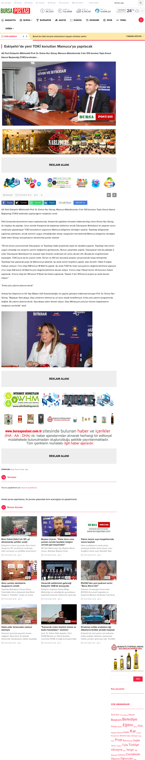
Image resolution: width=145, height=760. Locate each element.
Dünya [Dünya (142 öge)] (114, 726)
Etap (12, 469)
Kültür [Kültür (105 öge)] (139, 733)
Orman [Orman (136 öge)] (134, 736)
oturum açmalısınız (29, 487)
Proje (22, 469)
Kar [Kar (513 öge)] (133, 731)
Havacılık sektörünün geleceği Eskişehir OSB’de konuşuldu (56, 584)
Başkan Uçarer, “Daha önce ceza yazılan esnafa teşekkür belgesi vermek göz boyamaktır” (57, 542)
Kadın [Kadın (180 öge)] (126, 732)
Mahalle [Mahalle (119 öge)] (123, 736)
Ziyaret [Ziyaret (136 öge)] (114, 755)
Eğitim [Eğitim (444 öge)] (128, 725)
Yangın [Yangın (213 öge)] (130, 749)
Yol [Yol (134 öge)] (136, 750)
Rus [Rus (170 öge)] (125, 740)
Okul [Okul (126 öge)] (129, 736)
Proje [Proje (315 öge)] (118, 740)
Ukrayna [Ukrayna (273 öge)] (116, 749)
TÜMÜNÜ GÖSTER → (135, 36)
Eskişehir (9, 195)
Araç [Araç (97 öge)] (121, 715)
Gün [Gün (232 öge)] (140, 726)
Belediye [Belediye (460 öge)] (129, 719)
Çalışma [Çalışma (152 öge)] (121, 755)
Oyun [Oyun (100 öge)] (140, 736)
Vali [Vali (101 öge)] (124, 751)
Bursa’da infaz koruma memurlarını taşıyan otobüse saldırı (60, 36)
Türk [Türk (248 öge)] (125, 745)
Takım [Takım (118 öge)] (113, 746)
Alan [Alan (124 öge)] (117, 715)
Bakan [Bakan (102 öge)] (126, 715)
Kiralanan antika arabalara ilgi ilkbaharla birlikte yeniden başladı (98, 628)
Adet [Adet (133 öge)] (113, 715)
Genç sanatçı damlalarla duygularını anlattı (13, 584)
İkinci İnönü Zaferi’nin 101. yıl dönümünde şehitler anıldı (15, 540)
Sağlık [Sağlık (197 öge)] (136, 740)
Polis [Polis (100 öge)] (112, 741)
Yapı (26, 469)
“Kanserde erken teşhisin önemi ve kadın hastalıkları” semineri (58, 628)
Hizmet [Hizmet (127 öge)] (120, 732)
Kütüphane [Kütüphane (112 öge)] (115, 736)
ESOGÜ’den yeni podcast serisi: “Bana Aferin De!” (97, 584)
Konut (17, 469)
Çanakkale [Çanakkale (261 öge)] (133, 754)
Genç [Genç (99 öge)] (135, 727)
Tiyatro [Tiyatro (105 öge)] (119, 746)
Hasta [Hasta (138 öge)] (113, 732)
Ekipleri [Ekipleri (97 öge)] (119, 727)
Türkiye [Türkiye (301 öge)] (134, 745)
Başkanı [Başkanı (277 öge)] (116, 720)
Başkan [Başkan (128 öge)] (132, 715)
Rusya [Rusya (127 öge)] (130, 741)
